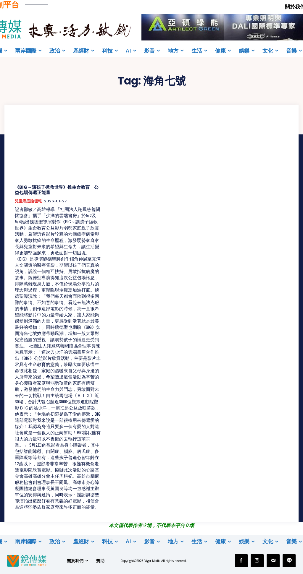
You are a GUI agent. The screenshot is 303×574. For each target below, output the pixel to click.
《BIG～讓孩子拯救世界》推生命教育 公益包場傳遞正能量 (57, 190)
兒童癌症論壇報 (28, 201)
